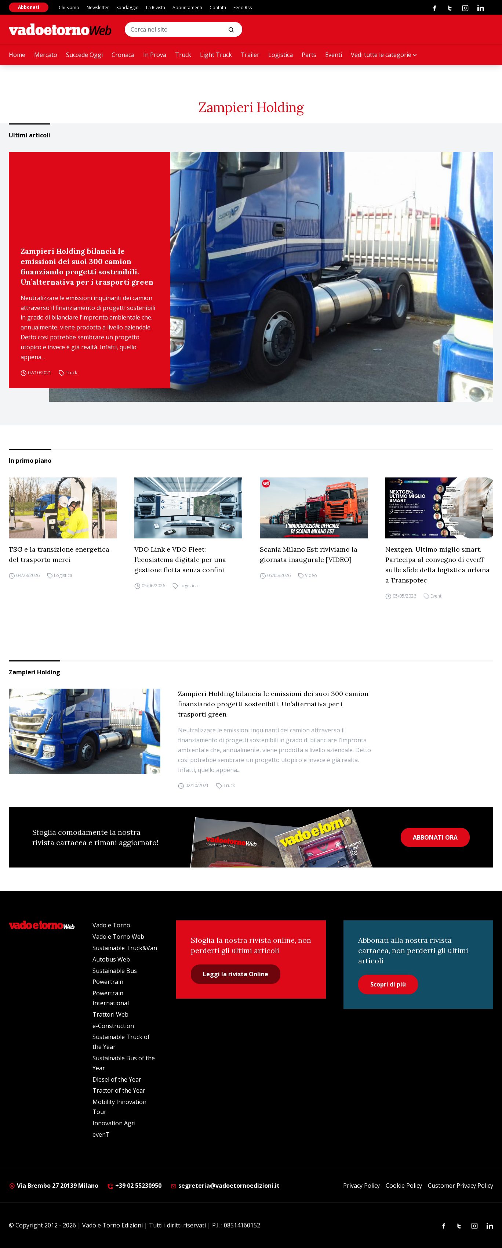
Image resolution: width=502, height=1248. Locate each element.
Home (17, 55)
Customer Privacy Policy (460, 1186)
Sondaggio (127, 7)
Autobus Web (111, 959)
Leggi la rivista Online (235, 974)
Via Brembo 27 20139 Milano (53, 1186)
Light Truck (216, 55)
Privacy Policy (361, 1186)
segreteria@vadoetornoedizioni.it (225, 1186)
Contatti (218, 7)
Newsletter (98, 7)
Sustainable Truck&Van (124, 948)
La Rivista (155, 7)
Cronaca (123, 55)
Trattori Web (110, 1014)
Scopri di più (388, 984)
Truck (183, 55)
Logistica (280, 55)
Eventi (333, 55)
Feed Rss (242, 7)
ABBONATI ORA (435, 837)
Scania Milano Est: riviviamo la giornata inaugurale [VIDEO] (308, 554)
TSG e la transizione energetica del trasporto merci (59, 554)
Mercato (45, 55)
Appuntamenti (187, 7)
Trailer (250, 55)
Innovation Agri (113, 1123)
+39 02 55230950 (134, 1186)
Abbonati (28, 7)
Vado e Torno (111, 925)
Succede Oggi (84, 55)
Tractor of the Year (118, 1090)
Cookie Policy (404, 1186)
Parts (309, 55)
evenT (101, 1134)
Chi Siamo (69, 7)
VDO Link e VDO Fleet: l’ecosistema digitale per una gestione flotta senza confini (180, 559)
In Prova (154, 55)
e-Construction (113, 1026)
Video (311, 576)
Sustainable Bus (114, 971)
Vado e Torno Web (118, 937)
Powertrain (107, 982)
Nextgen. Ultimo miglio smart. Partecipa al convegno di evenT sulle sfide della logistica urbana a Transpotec (437, 564)
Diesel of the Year (116, 1079)
